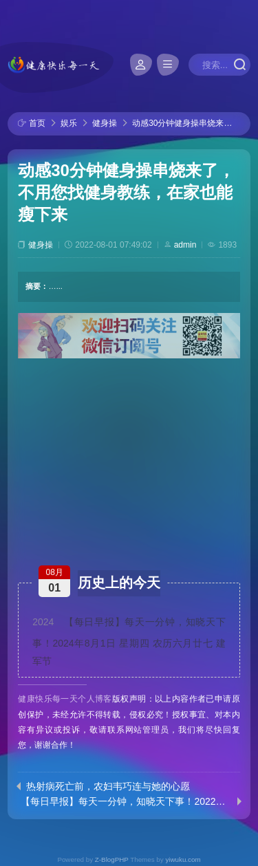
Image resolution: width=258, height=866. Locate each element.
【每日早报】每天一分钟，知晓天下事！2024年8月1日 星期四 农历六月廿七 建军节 (129, 641)
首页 (37, 123)
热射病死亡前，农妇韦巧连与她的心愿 (108, 786)
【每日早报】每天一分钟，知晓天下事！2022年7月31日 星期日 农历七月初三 (126, 801)
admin (185, 245)
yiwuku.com (182, 859)
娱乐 (69, 123)
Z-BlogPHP (112, 859)
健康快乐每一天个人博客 (65, 699)
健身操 (104, 123)
